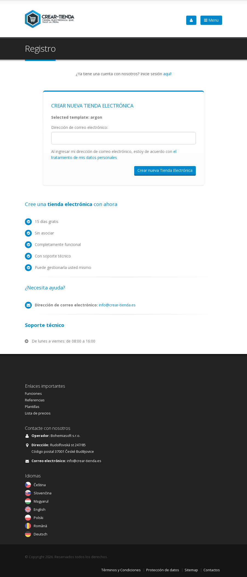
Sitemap (191, 570)
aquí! (167, 73)
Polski (38, 517)
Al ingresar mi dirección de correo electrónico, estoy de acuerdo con (113, 154)
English (39, 509)
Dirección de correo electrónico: (79, 127)
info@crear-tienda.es (117, 305)
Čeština (40, 485)
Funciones (33, 393)
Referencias (35, 400)
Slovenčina (42, 493)
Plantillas (32, 406)
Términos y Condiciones (121, 570)
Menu (211, 20)
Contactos (211, 570)
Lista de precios (38, 413)
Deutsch (40, 534)
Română (40, 526)
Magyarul (41, 501)
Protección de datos (162, 570)
